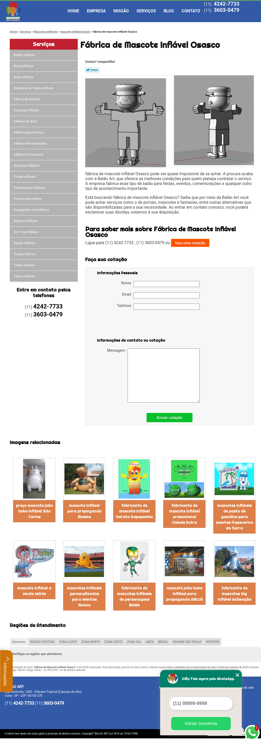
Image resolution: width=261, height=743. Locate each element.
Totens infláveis (25, 265)
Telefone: (158, 307)
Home (73, 10)
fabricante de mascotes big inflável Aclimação (234, 594)
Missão (121, 10)
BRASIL (163, 642)
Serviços (146, 10)
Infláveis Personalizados (31, 143)
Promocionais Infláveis (29, 188)
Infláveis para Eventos (29, 132)
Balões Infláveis (25, 55)
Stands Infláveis (25, 243)
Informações (6, 671)
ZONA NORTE (91, 642)
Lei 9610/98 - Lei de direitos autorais (64, 670)
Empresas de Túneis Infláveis (34, 88)
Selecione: (19, 642)
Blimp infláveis (24, 66)
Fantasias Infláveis (27, 110)
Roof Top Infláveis (26, 232)
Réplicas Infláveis (26, 221)
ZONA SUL (134, 642)
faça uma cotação (190, 243)
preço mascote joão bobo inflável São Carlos (34, 511)
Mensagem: (153, 375)
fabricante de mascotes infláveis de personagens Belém (134, 596)
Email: (161, 295)
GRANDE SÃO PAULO (187, 642)
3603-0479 (226, 10)
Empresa (96, 10)
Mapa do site (244, 687)
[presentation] (130, 325)
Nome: (160, 284)
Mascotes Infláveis (27, 165)
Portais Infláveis (25, 177)
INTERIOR (212, 642)
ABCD (150, 642)
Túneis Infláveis (25, 276)
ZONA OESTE (113, 642)
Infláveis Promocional (29, 154)
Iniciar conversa (201, 723)
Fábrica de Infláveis (27, 99)
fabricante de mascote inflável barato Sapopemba (134, 511)
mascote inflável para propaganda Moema (84, 511)
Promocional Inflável (28, 199)
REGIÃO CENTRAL (42, 642)
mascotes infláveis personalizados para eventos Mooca (84, 596)
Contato (191, 10)
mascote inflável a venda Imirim (34, 591)
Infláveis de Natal (26, 121)
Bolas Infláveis (24, 77)
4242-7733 (226, 4)
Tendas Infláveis (25, 254)
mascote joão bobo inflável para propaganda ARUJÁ (184, 594)
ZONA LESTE (68, 642)
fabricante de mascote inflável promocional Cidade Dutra (184, 514)
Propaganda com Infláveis (32, 210)
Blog (169, 10)
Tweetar (92, 69)
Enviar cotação (169, 417)
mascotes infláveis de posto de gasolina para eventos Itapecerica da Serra (234, 516)
